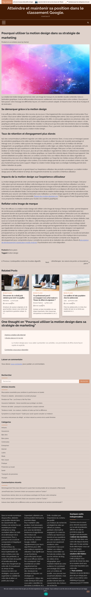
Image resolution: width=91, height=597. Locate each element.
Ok (46, 594)
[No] (88, 591)
